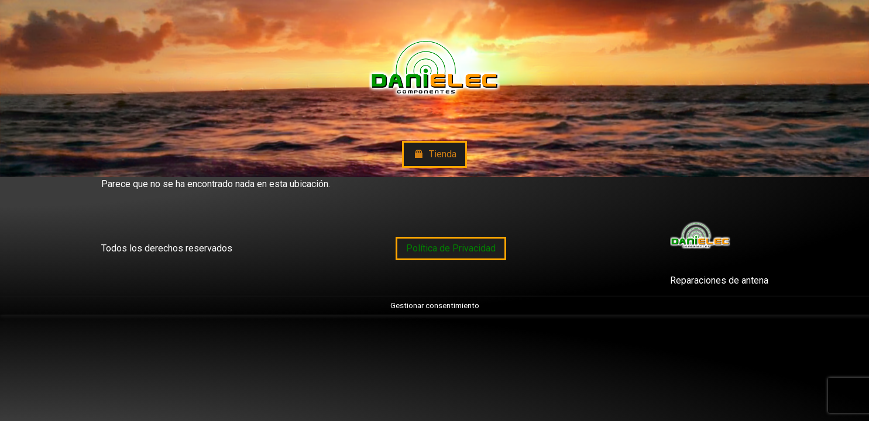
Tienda (434, 155)
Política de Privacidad (451, 248)
